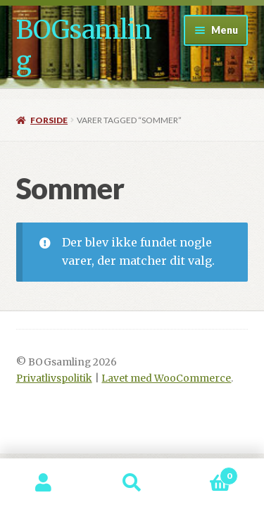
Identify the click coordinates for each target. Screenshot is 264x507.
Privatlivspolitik (54, 378)
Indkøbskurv (207, 473)
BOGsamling (83, 45)
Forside (49, 120)
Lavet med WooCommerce (166, 378)
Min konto (44, 483)
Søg (132, 483)
